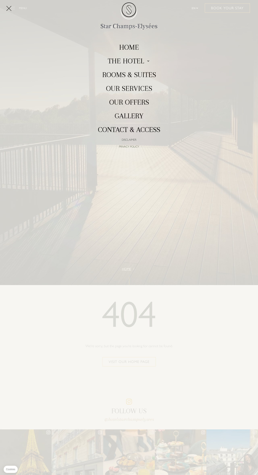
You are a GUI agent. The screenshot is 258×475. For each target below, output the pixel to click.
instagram (129, 402)
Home (126, 269)
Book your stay (227, 8)
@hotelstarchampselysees (129, 419)
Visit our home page (129, 362)
